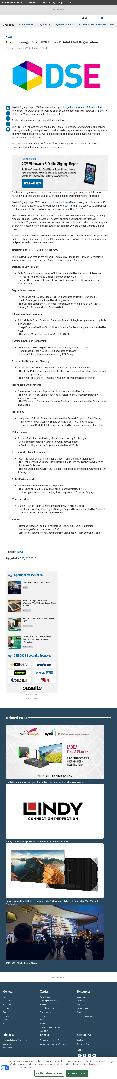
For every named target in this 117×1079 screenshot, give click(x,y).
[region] (58, 1068)
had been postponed (60, 202)
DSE (22, 558)
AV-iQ (70, 2)
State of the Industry (85, 1012)
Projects (6, 1016)
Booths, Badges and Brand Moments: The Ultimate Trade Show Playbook (39, 603)
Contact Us (81, 1040)
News (9, 36)
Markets (43, 1016)
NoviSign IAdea (25, 24)
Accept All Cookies (77, 1073)
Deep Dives (81, 997)
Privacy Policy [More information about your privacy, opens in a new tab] (25, 1067)
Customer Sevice (83, 1044)
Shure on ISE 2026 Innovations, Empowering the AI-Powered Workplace (37, 639)
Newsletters (7, 1048)
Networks (44, 1020)
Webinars (81, 1005)
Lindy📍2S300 (44, 24)
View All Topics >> (47, 1031)
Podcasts (7, 1008)
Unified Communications (50, 1027)
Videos (5, 1020)
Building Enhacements (49, 1001)
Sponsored (27, 626)
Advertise (31, 2)
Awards (6, 1012)
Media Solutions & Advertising (15, 1040)
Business (44, 1005)
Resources (7, 1005)
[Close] (112, 1061)
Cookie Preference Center (49, 1073)
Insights (26, 610)
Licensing (7, 1044)
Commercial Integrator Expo (51, 2)
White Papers (82, 1001)
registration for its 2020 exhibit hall (83, 107)
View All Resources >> (86, 1016)
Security (43, 1024)
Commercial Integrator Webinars (53, 1044)
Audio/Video (45, 997)
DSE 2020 (30, 558)
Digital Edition (82, 1008)
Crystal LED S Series (65, 24)
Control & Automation (48, 1008)
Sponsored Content (10, 1024)
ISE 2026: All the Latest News (92, 24)
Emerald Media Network (12, 2)
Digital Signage (46, 1012)
